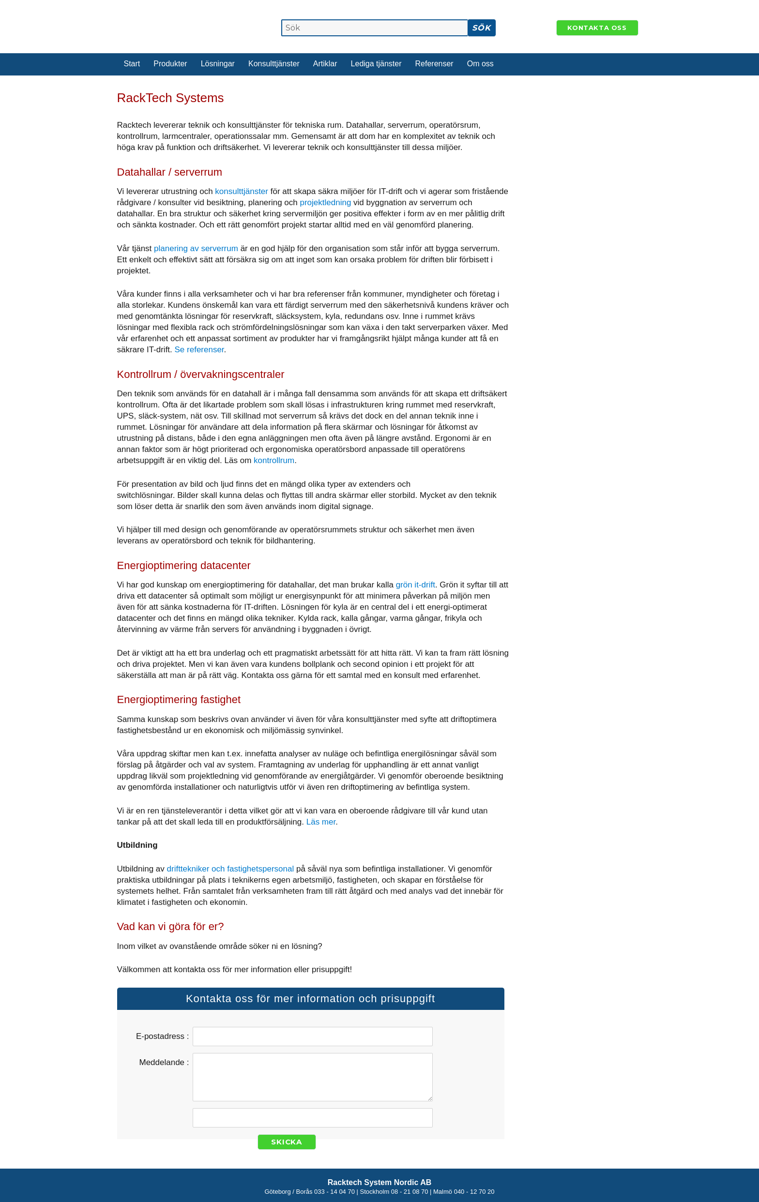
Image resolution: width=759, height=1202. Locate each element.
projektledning (325, 202)
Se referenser (199, 349)
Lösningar (218, 64)
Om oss (480, 64)
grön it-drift (415, 584)
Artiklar (325, 64)
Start (132, 64)
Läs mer (320, 821)
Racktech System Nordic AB (380, 1182)
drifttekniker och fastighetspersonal (230, 868)
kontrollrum (274, 460)
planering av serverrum (196, 248)
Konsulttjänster (274, 64)
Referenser (434, 64)
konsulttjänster (241, 191)
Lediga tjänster (376, 64)
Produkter (170, 64)
